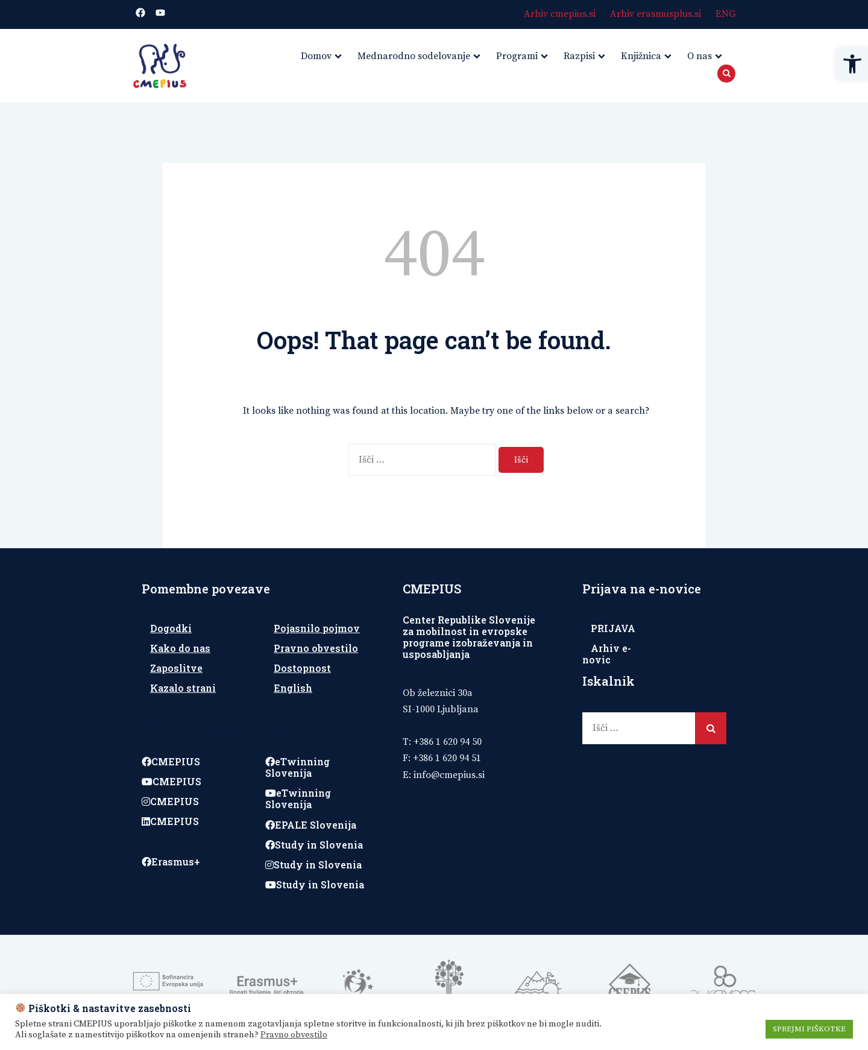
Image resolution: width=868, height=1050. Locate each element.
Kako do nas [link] (180, 648)
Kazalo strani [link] (183, 688)
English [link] (293, 688)
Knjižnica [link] (641, 56)
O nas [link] (699, 56)
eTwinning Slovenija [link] (297, 767)
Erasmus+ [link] (171, 861)
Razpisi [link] (579, 56)
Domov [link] (316, 56)
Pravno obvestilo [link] (316, 648)
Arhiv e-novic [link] (606, 654)
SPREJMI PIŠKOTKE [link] (809, 1029)
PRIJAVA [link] (613, 628)
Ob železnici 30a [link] (438, 693)
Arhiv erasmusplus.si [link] (655, 14)
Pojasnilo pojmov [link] (317, 628)
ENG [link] (725, 14)
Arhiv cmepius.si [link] (560, 14)
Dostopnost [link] (302, 668)
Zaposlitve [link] (176, 668)
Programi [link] (517, 56)
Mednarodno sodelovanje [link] (413, 56)
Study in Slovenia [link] (314, 844)
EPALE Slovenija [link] (310, 824)
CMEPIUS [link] (171, 761)
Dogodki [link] (171, 628)
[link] (852, 64)
